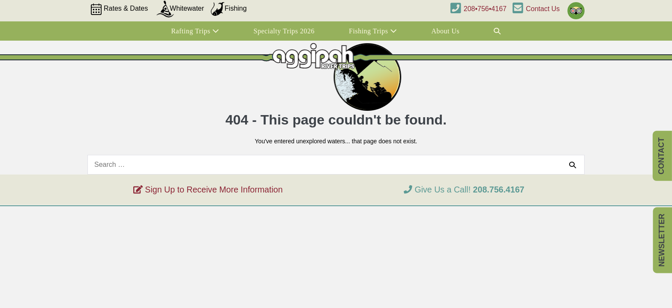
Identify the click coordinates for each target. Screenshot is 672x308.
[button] (497, 31)
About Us (446, 31)
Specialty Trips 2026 (284, 31)
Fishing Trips (373, 31)
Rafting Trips (195, 31)
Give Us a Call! (464, 189)
